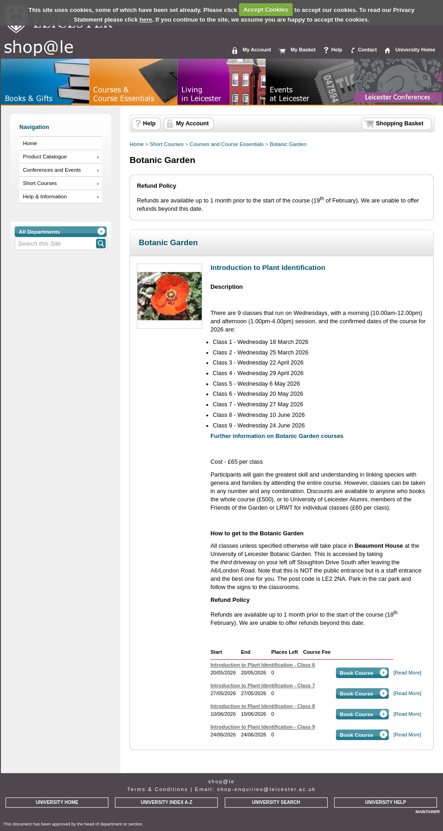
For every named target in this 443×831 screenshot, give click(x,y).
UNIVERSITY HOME (57, 802)
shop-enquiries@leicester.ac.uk (266, 789)
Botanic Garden (288, 144)
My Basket (302, 49)
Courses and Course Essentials (227, 144)
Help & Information (45, 196)
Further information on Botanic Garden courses (276, 435)
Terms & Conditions (157, 789)
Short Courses (40, 183)
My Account (257, 49)
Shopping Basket (399, 123)
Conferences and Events (52, 170)
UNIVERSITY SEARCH (276, 802)
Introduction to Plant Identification (267, 267)
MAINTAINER (427, 811)
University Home (415, 49)
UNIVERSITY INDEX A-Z (166, 802)
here (146, 19)
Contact (367, 49)
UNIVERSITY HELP (385, 802)
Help (336, 49)
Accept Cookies (266, 9)
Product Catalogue (45, 156)
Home (30, 143)
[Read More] (407, 672)
